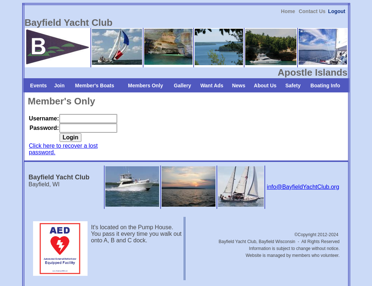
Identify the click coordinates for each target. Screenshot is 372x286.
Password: (44, 110)
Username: (44, 100)
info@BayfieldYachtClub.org (303, 169)
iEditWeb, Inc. (216, 279)
